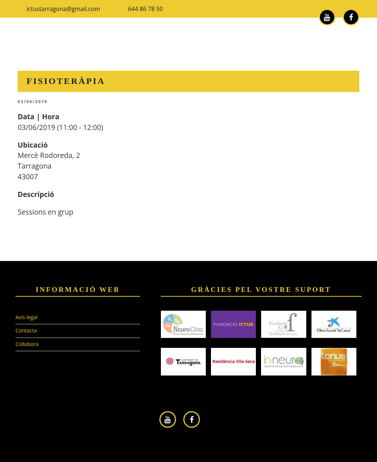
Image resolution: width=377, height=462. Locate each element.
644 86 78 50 (145, 9)
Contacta (26, 330)
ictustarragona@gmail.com (63, 9)
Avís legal (26, 317)
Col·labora (27, 344)
